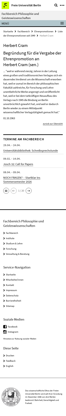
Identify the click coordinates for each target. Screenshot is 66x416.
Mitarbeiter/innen (14, 279)
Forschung (11, 248)
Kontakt (10, 285)
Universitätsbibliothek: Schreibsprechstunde (30, 150)
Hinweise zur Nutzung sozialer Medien (19, 338)
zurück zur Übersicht (53, 123)
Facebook (12, 326)
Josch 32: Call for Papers (18, 164)
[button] (6, 191)
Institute (10, 238)
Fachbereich (24, 31)
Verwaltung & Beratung (17, 253)
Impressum (11, 290)
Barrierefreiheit (13, 300)
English (9, 365)
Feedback (10, 360)
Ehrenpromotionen (43, 31)
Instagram (13, 331)
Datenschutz (12, 295)
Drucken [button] (10, 355)
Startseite (8, 31)
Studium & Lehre (14, 243)
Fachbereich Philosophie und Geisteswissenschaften (20, 16)
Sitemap (10, 305)
